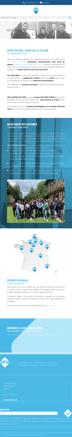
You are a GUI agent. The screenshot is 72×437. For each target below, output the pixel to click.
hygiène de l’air (38, 64)
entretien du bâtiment (22, 64)
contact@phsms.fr (10, 400)
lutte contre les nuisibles (16, 62)
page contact (50, 305)
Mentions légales (8, 435)
